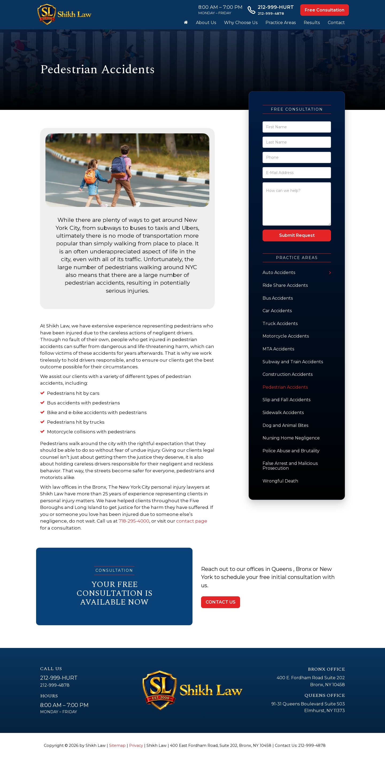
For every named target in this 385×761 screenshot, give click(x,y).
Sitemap (117, 745)
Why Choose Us (240, 22)
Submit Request (297, 235)
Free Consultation (324, 10)
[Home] (186, 22)
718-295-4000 (134, 521)
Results (312, 22)
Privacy (136, 745)
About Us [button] (206, 22)
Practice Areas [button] (280, 22)
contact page (191, 521)
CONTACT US (221, 602)
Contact (336, 22)
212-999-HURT (59, 678)
